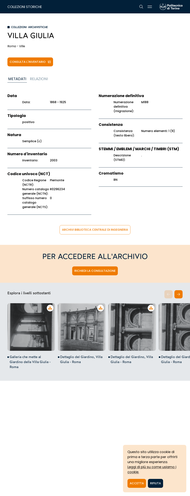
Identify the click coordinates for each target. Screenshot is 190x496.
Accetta (137, 483)
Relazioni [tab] (39, 78)
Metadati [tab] (17, 78)
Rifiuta (155, 483)
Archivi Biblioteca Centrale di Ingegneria (95, 230)
